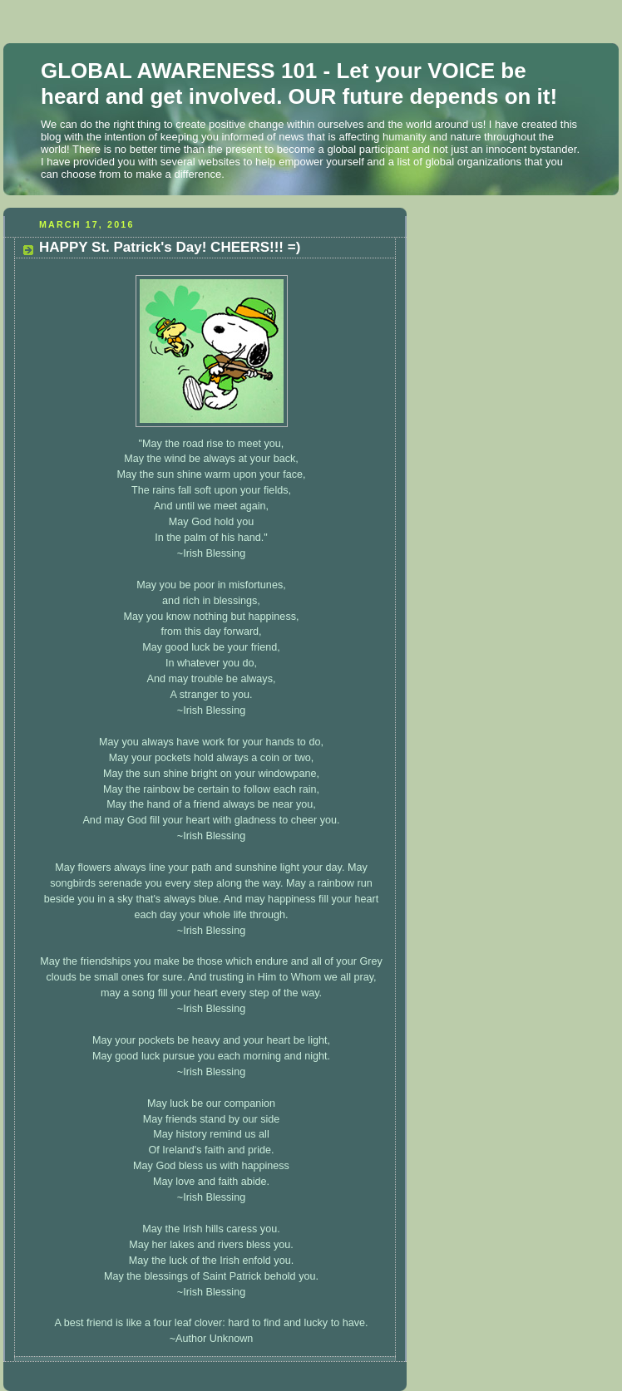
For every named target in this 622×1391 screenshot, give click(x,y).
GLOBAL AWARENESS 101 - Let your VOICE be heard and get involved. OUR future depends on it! (299, 83)
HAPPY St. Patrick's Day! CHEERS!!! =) (169, 247)
